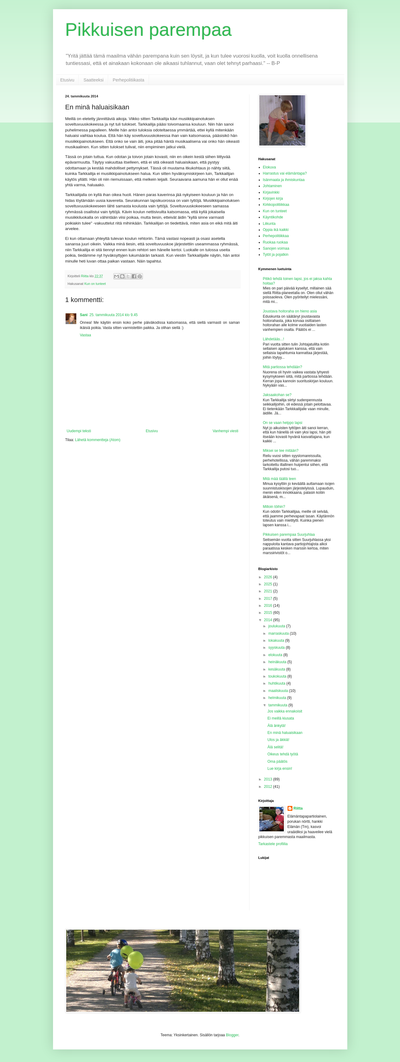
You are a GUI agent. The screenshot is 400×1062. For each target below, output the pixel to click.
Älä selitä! (275, 747)
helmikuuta (277, 698)
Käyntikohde (273, 217)
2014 (268, 620)
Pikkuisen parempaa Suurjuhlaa (289, 534)
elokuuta (275, 655)
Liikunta (269, 223)
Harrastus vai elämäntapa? (285, 173)
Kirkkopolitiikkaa (276, 204)
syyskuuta (277, 647)
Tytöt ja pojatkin (275, 254)
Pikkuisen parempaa (148, 29)
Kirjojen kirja (273, 198)
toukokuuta (277, 676)
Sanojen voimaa (276, 248)
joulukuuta (277, 626)
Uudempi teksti (79, 431)
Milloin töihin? (274, 507)
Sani (84, 315)
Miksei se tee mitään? (281, 450)
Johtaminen (272, 186)
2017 (268, 598)
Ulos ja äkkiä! (278, 740)
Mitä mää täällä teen (279, 479)
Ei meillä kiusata (280, 718)
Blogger (232, 1035)
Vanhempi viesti (225, 431)
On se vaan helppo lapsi (283, 423)
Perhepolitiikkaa (276, 236)
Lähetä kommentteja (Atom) (97, 440)
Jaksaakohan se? (277, 395)
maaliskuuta (278, 691)
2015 (268, 612)
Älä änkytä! (276, 726)
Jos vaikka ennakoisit (284, 711)
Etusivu (67, 79)
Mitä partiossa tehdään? (282, 367)
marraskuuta (279, 633)
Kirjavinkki (271, 192)
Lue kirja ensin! (279, 768)
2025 (268, 584)
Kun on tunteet (95, 283)
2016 (268, 605)
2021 (268, 591)
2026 (268, 577)
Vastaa (85, 335)
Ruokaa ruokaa (275, 242)
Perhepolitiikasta (128, 79)
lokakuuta (276, 640)
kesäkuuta (277, 669)
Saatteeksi (93, 79)
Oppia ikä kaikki (276, 230)
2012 (268, 786)
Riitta (298, 808)
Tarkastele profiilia (273, 844)
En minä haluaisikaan (284, 733)
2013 (268, 779)
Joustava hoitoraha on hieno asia (290, 311)
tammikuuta (278, 705)
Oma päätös (277, 761)
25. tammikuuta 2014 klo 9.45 (114, 315)
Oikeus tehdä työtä (282, 754)
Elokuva (269, 167)
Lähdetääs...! (273, 339)
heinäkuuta (277, 662)
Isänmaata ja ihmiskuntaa (284, 180)
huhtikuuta (277, 683)
